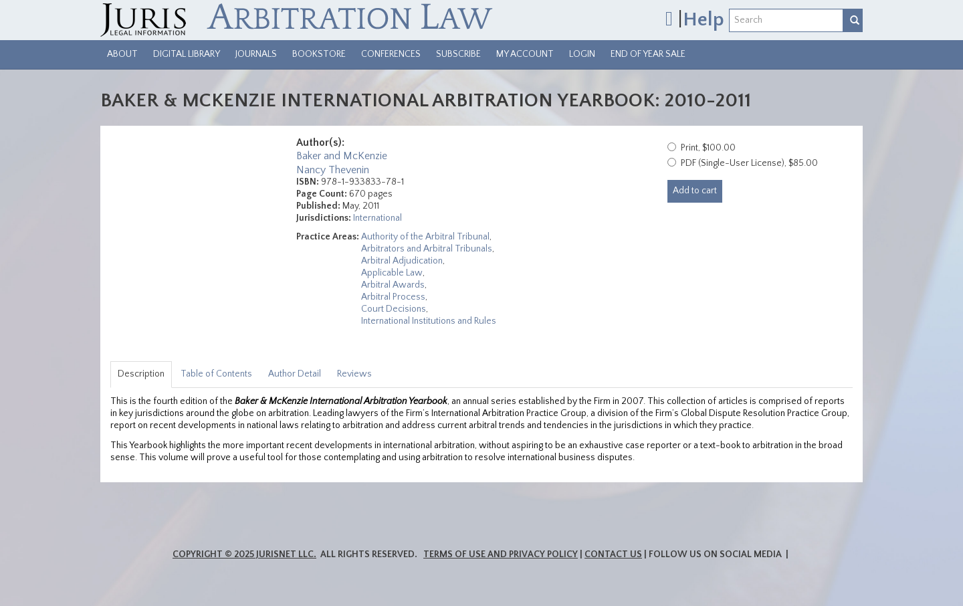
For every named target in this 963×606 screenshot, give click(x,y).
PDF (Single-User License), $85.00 (749, 163)
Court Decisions (393, 309)
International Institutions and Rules (428, 321)
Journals (256, 54)
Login (582, 54)
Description (141, 374)
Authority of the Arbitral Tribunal (425, 236)
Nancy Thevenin (332, 170)
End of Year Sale (648, 54)
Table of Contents (216, 374)
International (377, 218)
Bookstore (319, 54)
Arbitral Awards (393, 285)
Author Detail (294, 374)
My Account (525, 54)
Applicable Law (392, 273)
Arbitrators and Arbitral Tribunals (426, 248)
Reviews (354, 374)
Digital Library (186, 54)
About (122, 54)
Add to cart (695, 190)
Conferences (391, 54)
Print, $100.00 (708, 147)
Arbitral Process (393, 297)
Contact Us (613, 554)
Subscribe (458, 54)
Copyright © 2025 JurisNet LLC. (244, 554)
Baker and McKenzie (341, 156)
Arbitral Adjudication (402, 261)
